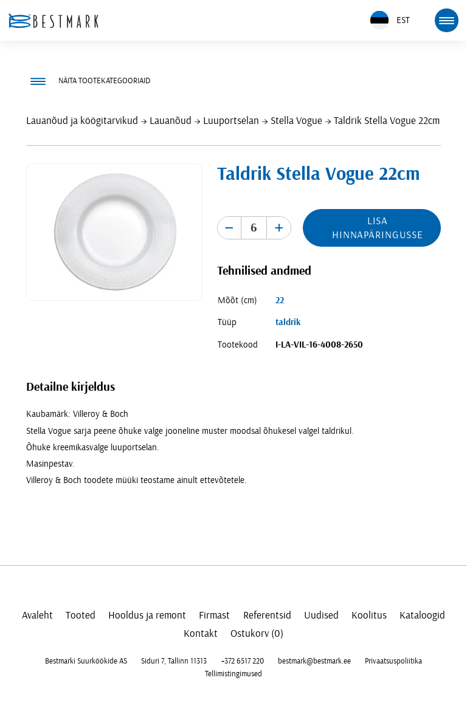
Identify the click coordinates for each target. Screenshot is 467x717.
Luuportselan (231, 120)
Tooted (80, 615)
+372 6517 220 (242, 661)
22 (279, 300)
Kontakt (201, 633)
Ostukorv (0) (256, 633)
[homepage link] (54, 20)
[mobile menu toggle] (446, 20)
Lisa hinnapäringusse (377, 228)
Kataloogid (422, 615)
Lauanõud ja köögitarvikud (82, 120)
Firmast (214, 615)
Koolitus (369, 615)
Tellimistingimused (233, 674)
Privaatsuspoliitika (393, 661)
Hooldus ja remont (147, 615)
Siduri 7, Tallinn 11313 (174, 661)
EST (390, 20)
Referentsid (267, 615)
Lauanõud (171, 120)
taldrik (287, 322)
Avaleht (37, 615)
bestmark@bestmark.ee (314, 661)
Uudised (321, 615)
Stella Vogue (296, 120)
